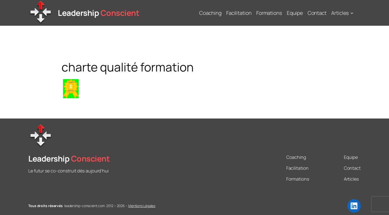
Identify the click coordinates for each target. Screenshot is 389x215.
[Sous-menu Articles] (351, 12)
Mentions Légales (141, 205)
